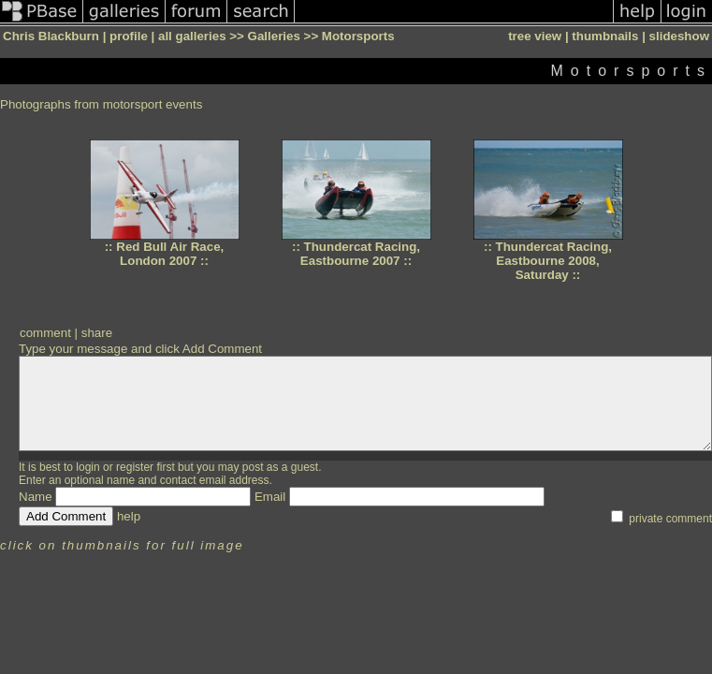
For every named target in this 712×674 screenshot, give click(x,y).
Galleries (274, 36)
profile (128, 36)
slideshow (679, 36)
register (134, 467)
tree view (534, 36)
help (128, 516)
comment (45, 333)
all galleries (192, 36)
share (96, 333)
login (87, 467)
